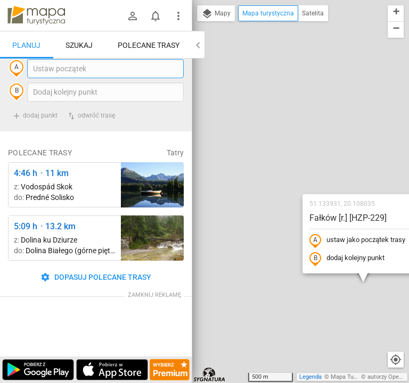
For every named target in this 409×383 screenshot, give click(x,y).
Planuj (26, 45)
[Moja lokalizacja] (396, 360)
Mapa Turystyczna (355, 376)
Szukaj (79, 45)
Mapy (216, 14)
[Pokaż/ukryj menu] (178, 15)
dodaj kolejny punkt (284, 163)
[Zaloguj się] (132, 15)
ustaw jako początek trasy (294, 145)
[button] (353, 106)
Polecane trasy (148, 45)
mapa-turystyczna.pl (36, 15)
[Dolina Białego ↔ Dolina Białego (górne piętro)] (152, 259)
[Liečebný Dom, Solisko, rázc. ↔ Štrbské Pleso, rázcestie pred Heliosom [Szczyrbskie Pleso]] (152, 206)
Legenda (310, 376)
